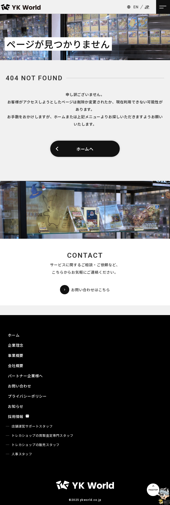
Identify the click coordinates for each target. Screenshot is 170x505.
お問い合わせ (19, 386)
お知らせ (15, 406)
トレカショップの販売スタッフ (36, 444)
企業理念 (15, 345)
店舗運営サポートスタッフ (32, 426)
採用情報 (18, 416)
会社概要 (15, 365)
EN (136, 7)
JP (147, 7)
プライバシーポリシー (27, 396)
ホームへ (74, 149)
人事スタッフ (22, 454)
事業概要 (15, 355)
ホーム (13, 335)
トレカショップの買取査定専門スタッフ (42, 435)
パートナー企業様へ (25, 375)
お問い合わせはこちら (85, 289)
